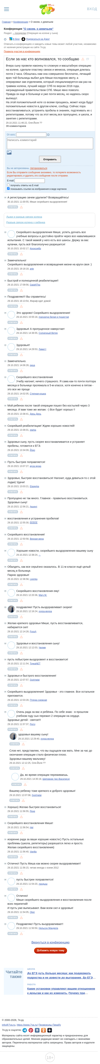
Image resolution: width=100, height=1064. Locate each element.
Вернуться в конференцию (50, 942)
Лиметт (42, 349)
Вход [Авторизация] (92, 8)
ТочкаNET (35, 663)
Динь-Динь (35, 414)
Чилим (42, 647)
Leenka (33, 579)
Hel (31, 827)
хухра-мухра (45, 611)
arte (32, 268)
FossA (33, 631)
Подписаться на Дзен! (38, 39)
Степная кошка (38, 393)
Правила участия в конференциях (22, 51)
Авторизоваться (38, 168)
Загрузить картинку (9, 152)
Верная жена (37, 539)
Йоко (32, 450)
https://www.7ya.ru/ (27, 1024)
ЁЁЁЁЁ (34, 522)
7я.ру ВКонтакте (37, 1030)
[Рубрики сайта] (6, 9)
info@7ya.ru (8, 1024)
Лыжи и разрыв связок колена (24, 216)
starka (33, 430)
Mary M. (43, 595)
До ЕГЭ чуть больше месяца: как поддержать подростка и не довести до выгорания (59, 975)
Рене (32, 811)
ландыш (43, 884)
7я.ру (49, 1030)
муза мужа (35, 466)
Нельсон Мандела (48, 928)
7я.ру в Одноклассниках (43, 1030)
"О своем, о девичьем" (38, 28)
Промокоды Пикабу (50, 1024)
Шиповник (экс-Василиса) (56, 779)
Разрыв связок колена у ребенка (25, 222)
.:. (40, 555)
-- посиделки (19, 33)
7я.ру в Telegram (24, 1030)
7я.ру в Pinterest (31, 1030)
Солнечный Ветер (48, 333)
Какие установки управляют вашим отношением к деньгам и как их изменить (61, 990)
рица (32, 365)
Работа (31, 984)
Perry (32, 724)
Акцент (33, 506)
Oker (32, 912)
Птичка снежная (38, 700)
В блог (16, 39)
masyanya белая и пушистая (54, 317)
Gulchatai (35, 679)
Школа (31, 969)
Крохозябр (35, 248)
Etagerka (34, 486)
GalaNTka (35, 284)
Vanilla (33, 851)
